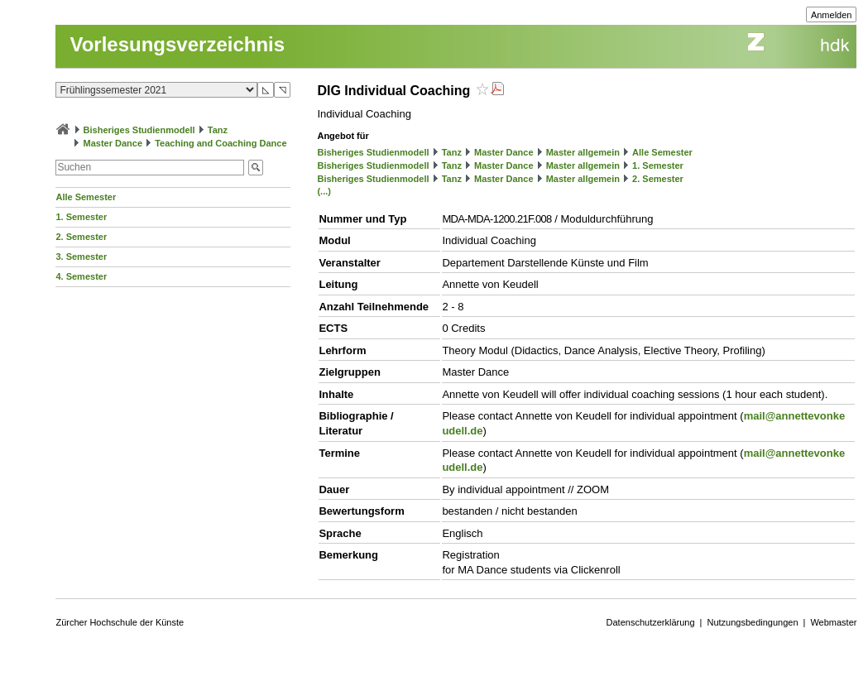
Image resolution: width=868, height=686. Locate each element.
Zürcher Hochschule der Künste (119, 622)
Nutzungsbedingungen (752, 622)
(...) (324, 191)
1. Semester (81, 217)
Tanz (218, 130)
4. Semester (81, 276)
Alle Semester (85, 197)
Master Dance (113, 143)
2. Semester (81, 237)
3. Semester (81, 256)
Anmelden (831, 15)
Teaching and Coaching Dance (220, 143)
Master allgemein (583, 152)
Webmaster (833, 622)
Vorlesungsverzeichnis (177, 44)
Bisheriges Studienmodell (139, 130)
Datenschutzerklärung (651, 622)
